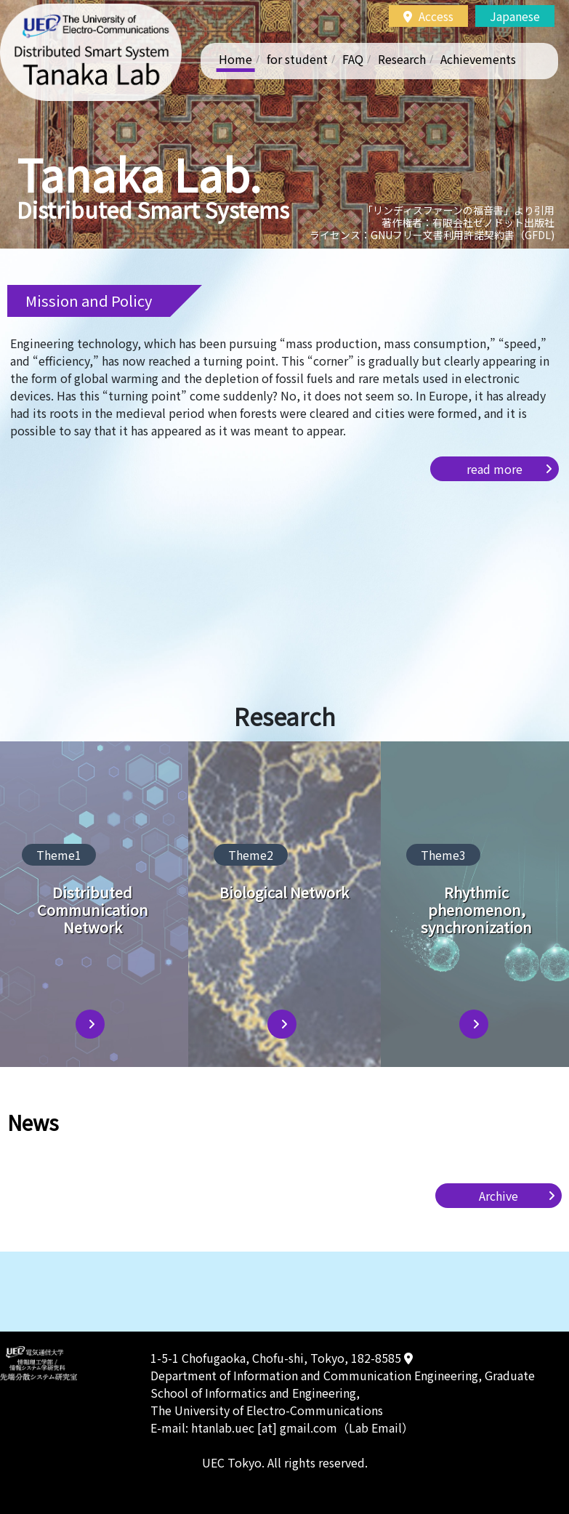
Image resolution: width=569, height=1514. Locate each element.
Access (428, 16)
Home (235, 59)
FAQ (352, 59)
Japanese (515, 16)
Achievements (478, 59)
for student (297, 59)
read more (494, 469)
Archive (498, 1195)
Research (402, 59)
